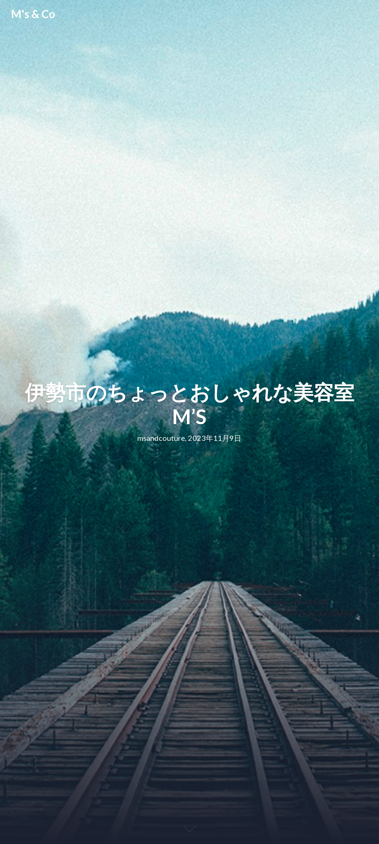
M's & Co (33, 13)
